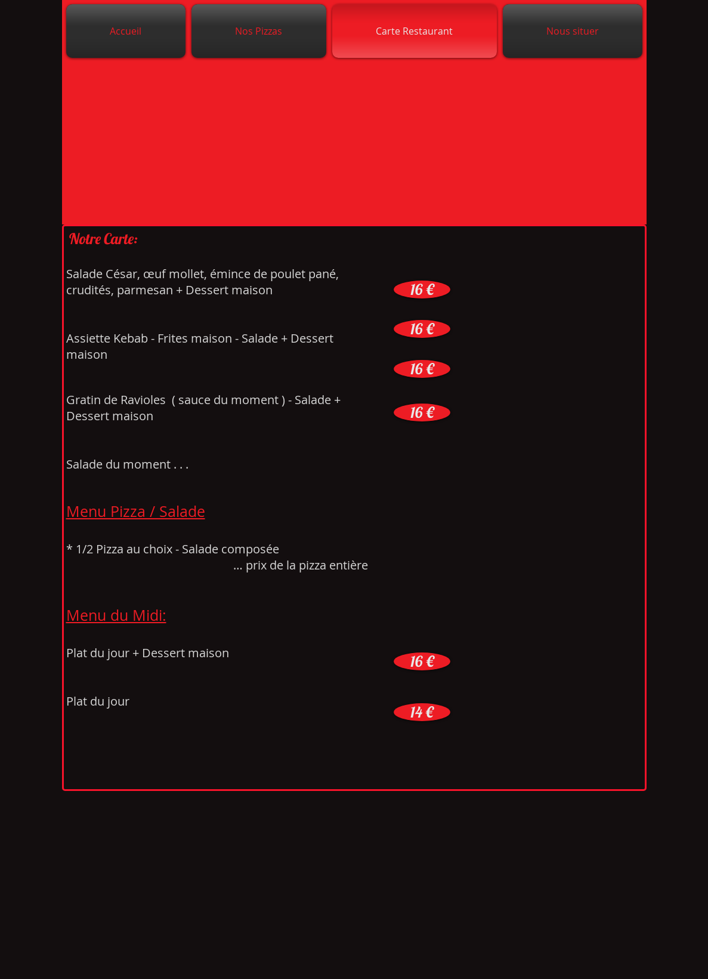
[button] (422, 289)
